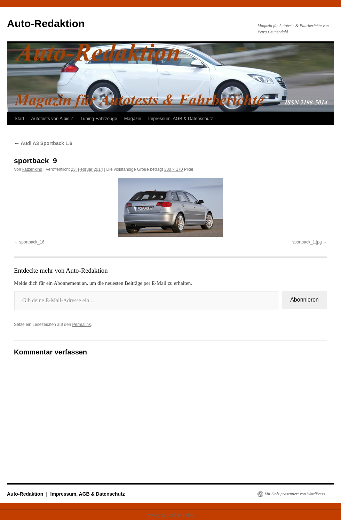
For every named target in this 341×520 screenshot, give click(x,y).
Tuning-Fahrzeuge (98, 118)
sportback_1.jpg (307, 242)
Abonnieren (304, 300)
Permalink (81, 324)
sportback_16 (31, 242)
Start (19, 118)
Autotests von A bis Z (52, 118)
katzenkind (32, 169)
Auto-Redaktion (46, 23)
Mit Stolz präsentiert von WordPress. (295, 493)
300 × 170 (173, 169)
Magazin (132, 118)
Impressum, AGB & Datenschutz (180, 118)
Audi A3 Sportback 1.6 (43, 143)
